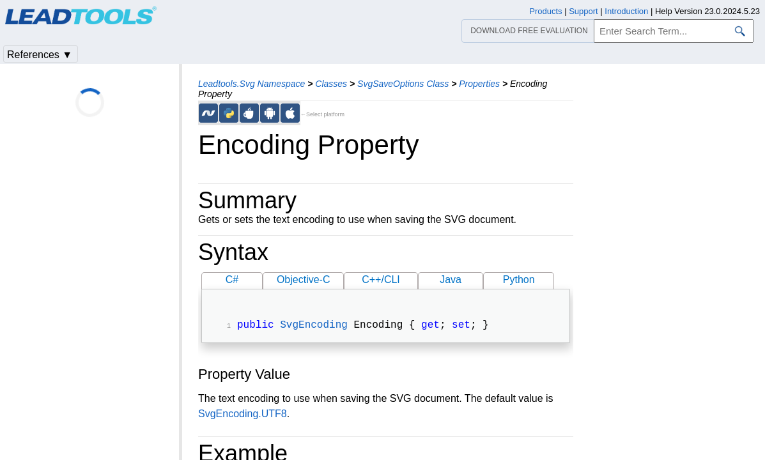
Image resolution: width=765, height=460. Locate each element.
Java (450, 279)
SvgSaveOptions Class (403, 84)
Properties (479, 84)
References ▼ (39, 54)
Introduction (626, 11)
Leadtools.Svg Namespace (251, 84)
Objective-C (303, 279)
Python (519, 279)
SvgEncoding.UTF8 (242, 415)
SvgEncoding (314, 326)
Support (583, 11)
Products (545, 11)
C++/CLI (381, 279)
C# (232, 279)
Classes (331, 84)
